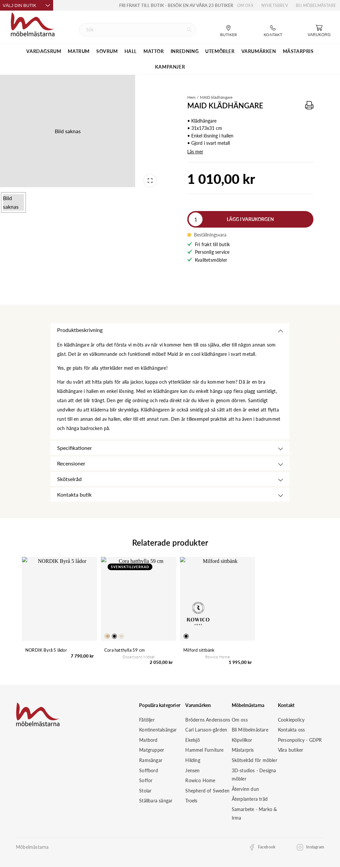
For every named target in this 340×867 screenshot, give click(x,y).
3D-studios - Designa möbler (254, 775)
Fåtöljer (147, 720)
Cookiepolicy (291, 720)
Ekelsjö (192, 740)
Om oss (245, 5)
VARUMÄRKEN (258, 51)
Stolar (145, 790)
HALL (131, 51)
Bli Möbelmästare (316, 5)
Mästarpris (243, 750)
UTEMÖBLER (219, 51)
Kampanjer (170, 67)
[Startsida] (33, 23)
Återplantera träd (250, 799)
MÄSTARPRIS (298, 51)
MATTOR (153, 51)
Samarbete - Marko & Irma (254, 813)
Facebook (267, 846)
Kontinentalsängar (158, 729)
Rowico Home (200, 780)
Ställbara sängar (155, 800)
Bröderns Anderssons (207, 720)
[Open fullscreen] (150, 180)
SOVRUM (107, 51)
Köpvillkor (242, 740)
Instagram (315, 846)
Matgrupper (151, 750)
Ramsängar (150, 760)
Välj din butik (26, 5)
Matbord (148, 740)
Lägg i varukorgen (250, 219)
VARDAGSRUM (43, 51)
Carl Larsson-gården (206, 729)
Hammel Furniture (204, 750)
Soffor (145, 780)
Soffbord (148, 770)
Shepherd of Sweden (207, 790)
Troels (191, 800)
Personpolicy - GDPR (300, 740)
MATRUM (79, 51)
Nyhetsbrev (274, 5)
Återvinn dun (245, 789)
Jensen (192, 770)
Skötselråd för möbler (254, 760)
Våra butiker (290, 750)
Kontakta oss (291, 729)
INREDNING (185, 51)
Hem (191, 97)
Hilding (192, 760)
